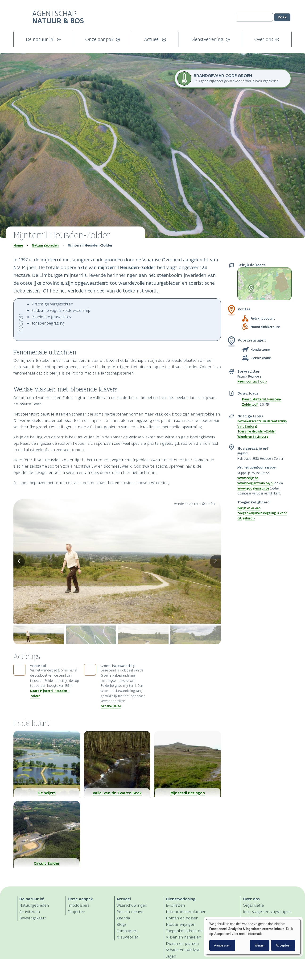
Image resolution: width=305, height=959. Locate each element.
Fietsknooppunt (263, 318)
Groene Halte (111, 706)
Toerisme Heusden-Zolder (256, 431)
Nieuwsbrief (127, 937)
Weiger (260, 945)
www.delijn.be (247, 478)
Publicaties (253, 918)
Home (18, 245)
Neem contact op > (252, 381)
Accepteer (283, 945)
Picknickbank (261, 358)
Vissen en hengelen (183, 937)
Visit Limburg (247, 426)
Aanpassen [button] (222, 945)
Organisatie (253, 905)
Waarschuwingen (131, 905)
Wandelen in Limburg (252, 436)
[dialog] (253, 936)
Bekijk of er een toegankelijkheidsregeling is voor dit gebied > (262, 513)
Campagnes (126, 930)
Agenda (123, 918)
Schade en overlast (182, 949)
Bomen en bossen (182, 918)
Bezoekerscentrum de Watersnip (262, 421)
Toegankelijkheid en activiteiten (195, 930)
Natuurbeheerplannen (186, 911)
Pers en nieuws (130, 911)
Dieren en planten (182, 943)
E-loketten (175, 905)
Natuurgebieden (45, 245)
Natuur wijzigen (180, 924)
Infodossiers (78, 905)
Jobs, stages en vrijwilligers (267, 911)
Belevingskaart (32, 918)
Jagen (171, 956)
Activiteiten (29, 911)
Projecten (76, 911)
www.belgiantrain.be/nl (255, 483)
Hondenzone (260, 349)
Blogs (121, 924)
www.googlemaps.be (253, 488)
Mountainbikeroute (265, 327)
